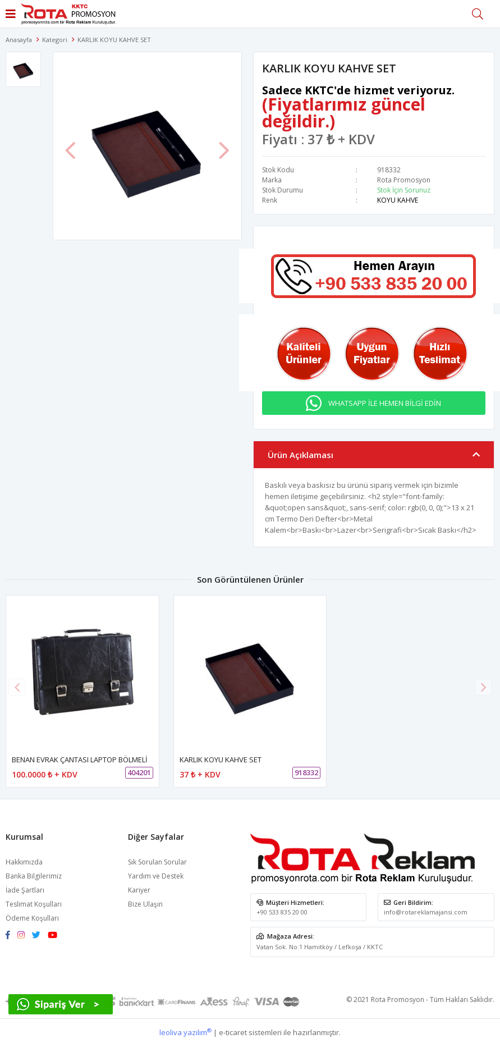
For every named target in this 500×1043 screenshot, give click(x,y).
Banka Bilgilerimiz (34, 876)
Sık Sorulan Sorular (157, 862)
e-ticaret (233, 1032)
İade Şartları (25, 890)
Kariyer (139, 890)
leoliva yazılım (185, 1032)
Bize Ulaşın (145, 904)
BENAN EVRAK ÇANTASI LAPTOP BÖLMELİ (80, 759)
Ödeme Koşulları (32, 918)
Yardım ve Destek (156, 876)
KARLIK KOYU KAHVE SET (221, 759)
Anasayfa (19, 39)
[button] (483, 687)
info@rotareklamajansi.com (425, 912)
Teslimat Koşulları (34, 904)
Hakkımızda (24, 862)
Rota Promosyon (403, 180)
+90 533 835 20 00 (282, 912)
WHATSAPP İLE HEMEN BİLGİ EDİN (384, 403)
